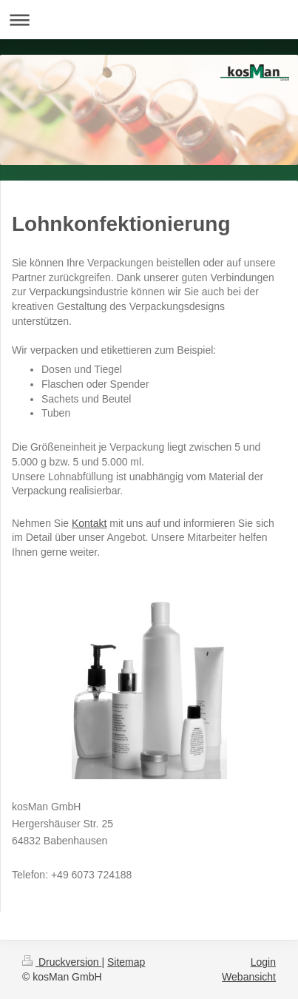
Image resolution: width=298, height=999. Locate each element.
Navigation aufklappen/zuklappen (149, 20)
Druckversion (61, 962)
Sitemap (126, 962)
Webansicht (249, 977)
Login (263, 962)
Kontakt (89, 523)
